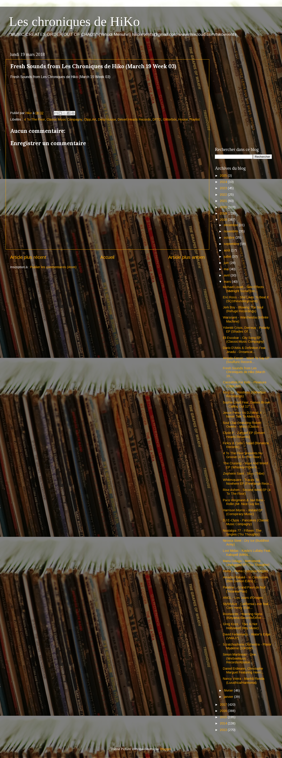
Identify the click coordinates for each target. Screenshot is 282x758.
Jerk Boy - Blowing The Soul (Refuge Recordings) (243, 309)
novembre (231, 231)
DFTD (157, 119)
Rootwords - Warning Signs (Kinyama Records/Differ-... (244, 616)
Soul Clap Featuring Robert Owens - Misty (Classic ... (243, 424)
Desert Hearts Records (134, 119)
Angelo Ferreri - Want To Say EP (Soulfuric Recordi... (246, 360)
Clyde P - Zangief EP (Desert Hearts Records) (244, 434)
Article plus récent (28, 257)
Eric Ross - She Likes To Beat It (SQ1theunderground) (246, 299)
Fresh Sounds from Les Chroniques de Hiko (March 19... (244, 372)
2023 (224, 188)
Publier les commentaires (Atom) (53, 267)
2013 (224, 730)
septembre (232, 244)
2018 (224, 219)
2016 (224, 711)
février (229, 690)
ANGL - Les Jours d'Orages (243, 597)
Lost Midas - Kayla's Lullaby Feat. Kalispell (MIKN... (247, 552)
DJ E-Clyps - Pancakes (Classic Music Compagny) (246, 522)
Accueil (107, 257)
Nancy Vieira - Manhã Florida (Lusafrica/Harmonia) (243, 680)
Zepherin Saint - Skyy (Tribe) (243, 473)
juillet (228, 256)
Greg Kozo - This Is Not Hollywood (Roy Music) (241, 626)
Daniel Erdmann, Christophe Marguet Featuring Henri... (243, 670)
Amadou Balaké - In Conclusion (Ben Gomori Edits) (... (245, 579)
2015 (224, 717)
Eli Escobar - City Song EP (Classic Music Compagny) (243, 339)
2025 (224, 175)
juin (227, 263)
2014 (224, 723)
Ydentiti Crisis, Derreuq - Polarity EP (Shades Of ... (246, 329)
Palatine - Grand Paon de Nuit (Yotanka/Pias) (244, 589)
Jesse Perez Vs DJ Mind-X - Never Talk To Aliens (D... (243, 414)
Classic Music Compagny (64, 119)
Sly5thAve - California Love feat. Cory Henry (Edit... (246, 605)
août (227, 250)
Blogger (165, 749)
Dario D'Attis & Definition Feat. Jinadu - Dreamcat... (244, 349)
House (183, 119)
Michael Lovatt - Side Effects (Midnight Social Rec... (243, 289)
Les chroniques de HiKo (74, 21)
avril (227, 275)
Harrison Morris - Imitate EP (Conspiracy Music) (243, 512)
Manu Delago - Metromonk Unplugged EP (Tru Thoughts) (246, 563)
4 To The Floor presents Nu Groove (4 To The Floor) (243, 455)
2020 (224, 207)
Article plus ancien (186, 257)
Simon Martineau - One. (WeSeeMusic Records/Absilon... (240, 658)
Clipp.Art (90, 119)
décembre (231, 225)
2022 (224, 194)
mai (227, 269)
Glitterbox (170, 119)
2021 (224, 201)
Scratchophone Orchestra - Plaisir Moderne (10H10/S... (247, 646)
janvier (229, 697)
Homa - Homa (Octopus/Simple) (245, 571)
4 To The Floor (34, 119)
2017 (224, 704)
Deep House (107, 119)
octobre (229, 237)
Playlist (195, 119)
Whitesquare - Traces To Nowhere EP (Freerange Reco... (247, 481)
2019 (224, 213)
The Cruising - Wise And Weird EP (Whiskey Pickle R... (245, 465)
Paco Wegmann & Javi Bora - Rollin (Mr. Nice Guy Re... (244, 502)
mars (228, 281)
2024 (224, 182)
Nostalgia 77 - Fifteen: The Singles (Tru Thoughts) (242, 532)
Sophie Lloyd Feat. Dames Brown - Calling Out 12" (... (246, 404)
